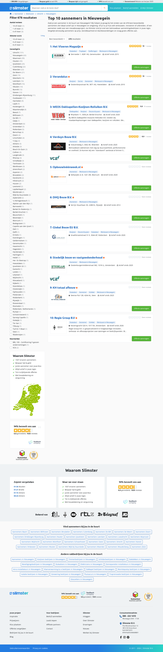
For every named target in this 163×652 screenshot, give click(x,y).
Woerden (18, 69)
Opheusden (19, 292)
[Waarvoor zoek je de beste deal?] (66, 8)
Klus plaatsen (115, 8)
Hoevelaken (19, 263)
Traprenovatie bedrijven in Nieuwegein (125, 574)
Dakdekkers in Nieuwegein (140, 559)
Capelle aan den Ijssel (23, 226)
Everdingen (19, 238)
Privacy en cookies (40, 648)
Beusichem (18, 215)
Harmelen (18, 101)
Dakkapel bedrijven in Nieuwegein (100, 569)
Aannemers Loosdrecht (117, 537)
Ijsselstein (19, 64)
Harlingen (18, 255)
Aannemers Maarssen (139, 537)
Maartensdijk (19, 109)
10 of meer (18, 26)
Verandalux (60, 76)
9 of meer (18, 42)
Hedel (16, 257)
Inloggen (86, 616)
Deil (16, 229)
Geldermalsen (20, 240)
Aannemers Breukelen (61, 532)
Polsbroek (18, 295)
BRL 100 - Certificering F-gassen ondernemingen (26, 343)
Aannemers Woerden (96, 547)
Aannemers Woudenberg (118, 547)
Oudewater (19, 98)
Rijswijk (17, 300)
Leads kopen (51, 620)
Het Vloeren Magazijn (67, 46)
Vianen (17, 92)
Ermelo (17, 235)
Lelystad (17, 275)
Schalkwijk (18, 161)
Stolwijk (17, 320)
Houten (17, 61)
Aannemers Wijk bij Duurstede (71, 547)
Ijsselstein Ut (19, 266)
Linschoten (18, 138)
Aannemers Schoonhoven (74, 542)
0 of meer (18, 31)
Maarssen (18, 58)
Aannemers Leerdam (96, 537)
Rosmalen (18, 306)
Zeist (16, 75)
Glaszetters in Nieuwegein (81, 579)
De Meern (18, 72)
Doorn (16, 135)
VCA (16, 347)
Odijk (16, 121)
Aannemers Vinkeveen (26, 547)
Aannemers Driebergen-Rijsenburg (29, 537)
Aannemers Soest (96, 542)
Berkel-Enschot (20, 212)
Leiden (17, 272)
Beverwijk (18, 218)
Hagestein (18, 249)
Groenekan (18, 126)
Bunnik (17, 89)
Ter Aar (17, 323)
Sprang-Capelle (20, 317)
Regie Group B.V (64, 317)
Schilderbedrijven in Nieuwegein (112, 559)
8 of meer (18, 45)
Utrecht (40, 14)
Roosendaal (19, 303)
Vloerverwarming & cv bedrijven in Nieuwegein (63, 569)
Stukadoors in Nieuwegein (66, 564)
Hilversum (18, 181)
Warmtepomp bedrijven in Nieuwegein (134, 569)
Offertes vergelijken (18, 628)
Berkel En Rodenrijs (22, 209)
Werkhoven (19, 166)
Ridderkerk (18, 297)
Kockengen (18, 106)
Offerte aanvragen (141, 67)
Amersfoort (19, 169)
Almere (17, 144)
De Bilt (17, 118)
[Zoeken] (104, 8)
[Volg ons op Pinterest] (128, 637)
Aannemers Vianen (133, 542)
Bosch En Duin (20, 149)
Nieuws (86, 628)
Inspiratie (14, 616)
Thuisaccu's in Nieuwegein (95, 574)
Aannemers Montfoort (52, 542)
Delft (16, 232)
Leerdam (18, 81)
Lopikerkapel (19, 189)
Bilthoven (18, 115)
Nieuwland (18, 280)
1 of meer (18, 29)
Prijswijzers (14, 620)
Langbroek (18, 155)
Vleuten (18, 87)
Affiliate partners (53, 624)
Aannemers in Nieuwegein (23, 559)
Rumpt (17, 312)
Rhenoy (17, 158)
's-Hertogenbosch (21, 201)
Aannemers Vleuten (47, 547)
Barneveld (18, 206)
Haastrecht (18, 246)
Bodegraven (19, 223)
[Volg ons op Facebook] (121, 637)
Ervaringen (87, 624)
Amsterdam (19, 124)
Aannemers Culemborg (82, 532)
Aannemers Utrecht (114, 542)
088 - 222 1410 (129, 616)
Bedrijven (30, 14)
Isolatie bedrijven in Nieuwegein (34, 574)
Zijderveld (18, 198)
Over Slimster (88, 620)
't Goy (16, 141)
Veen (16, 332)
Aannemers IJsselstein (75, 537)
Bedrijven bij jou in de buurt (21, 633)
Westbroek (18, 192)
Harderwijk (18, 252)
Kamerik (17, 269)
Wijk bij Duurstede (22, 195)
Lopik (16, 104)
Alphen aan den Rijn (22, 203)
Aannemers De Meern (123, 532)
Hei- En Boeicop (20, 260)
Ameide (17, 146)
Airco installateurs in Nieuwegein (27, 569)
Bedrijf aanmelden (131, 8)
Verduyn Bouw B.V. (65, 137)
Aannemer (18, 14)
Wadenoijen (19, 334)
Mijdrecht (18, 277)
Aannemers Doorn (143, 532)
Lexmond (18, 186)
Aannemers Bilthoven (39, 532)
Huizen (17, 183)
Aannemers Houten (55, 537)
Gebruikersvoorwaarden (20, 648)
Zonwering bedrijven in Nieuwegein (66, 574)
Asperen (17, 172)
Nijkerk (17, 283)
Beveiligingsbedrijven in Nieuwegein (37, 564)
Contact (49, 628)
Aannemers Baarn (19, 532)
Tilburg (17, 326)
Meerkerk (18, 78)
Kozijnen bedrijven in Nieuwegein (51, 559)
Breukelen (18, 175)
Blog (11, 637)
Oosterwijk (18, 289)
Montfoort (19, 84)
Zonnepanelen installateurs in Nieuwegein (123, 564)
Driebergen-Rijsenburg (24, 95)
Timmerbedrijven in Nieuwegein (82, 559)
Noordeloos (19, 286)
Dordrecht (18, 178)
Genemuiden (19, 243)
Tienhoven (18, 163)
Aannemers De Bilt (103, 532)
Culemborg (19, 67)
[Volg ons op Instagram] (124, 637)
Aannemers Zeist (139, 547)
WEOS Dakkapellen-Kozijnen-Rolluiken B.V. (80, 106)
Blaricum (18, 220)
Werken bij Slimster (91, 633)
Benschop (18, 132)
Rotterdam (18, 129)
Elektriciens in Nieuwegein (92, 564)
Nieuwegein (51, 14)
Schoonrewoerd (20, 314)
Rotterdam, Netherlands (24, 309)
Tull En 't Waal (20, 329)
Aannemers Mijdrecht (31, 542)
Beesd (16, 112)
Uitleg (43, 36)
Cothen (17, 152)
